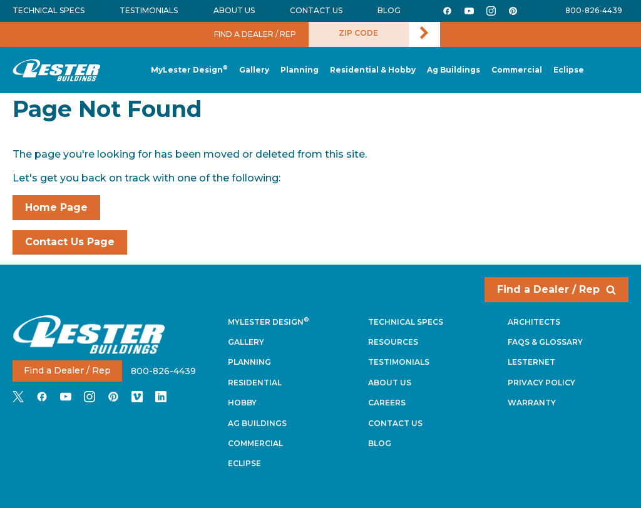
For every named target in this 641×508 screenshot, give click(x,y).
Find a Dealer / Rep (556, 289)
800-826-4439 (593, 10)
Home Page (56, 207)
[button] (299, 70)
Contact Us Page (70, 242)
